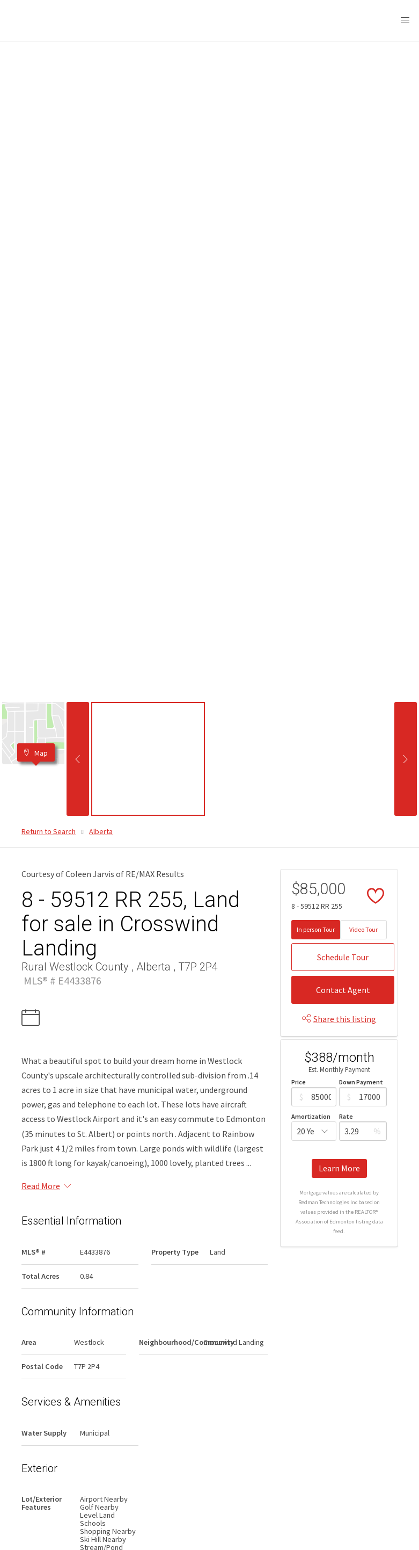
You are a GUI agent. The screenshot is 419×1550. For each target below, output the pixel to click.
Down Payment (361, 1082)
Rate (346, 1116)
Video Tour (363, 929)
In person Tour (316, 929)
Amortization (310, 1116)
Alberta (101, 831)
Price (298, 1082)
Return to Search (48, 831)
